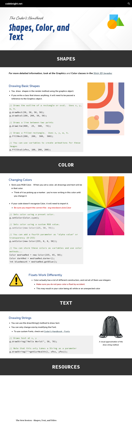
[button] (129, 4)
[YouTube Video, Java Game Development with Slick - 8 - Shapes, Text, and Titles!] (36, 397)
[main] (41, 28)
